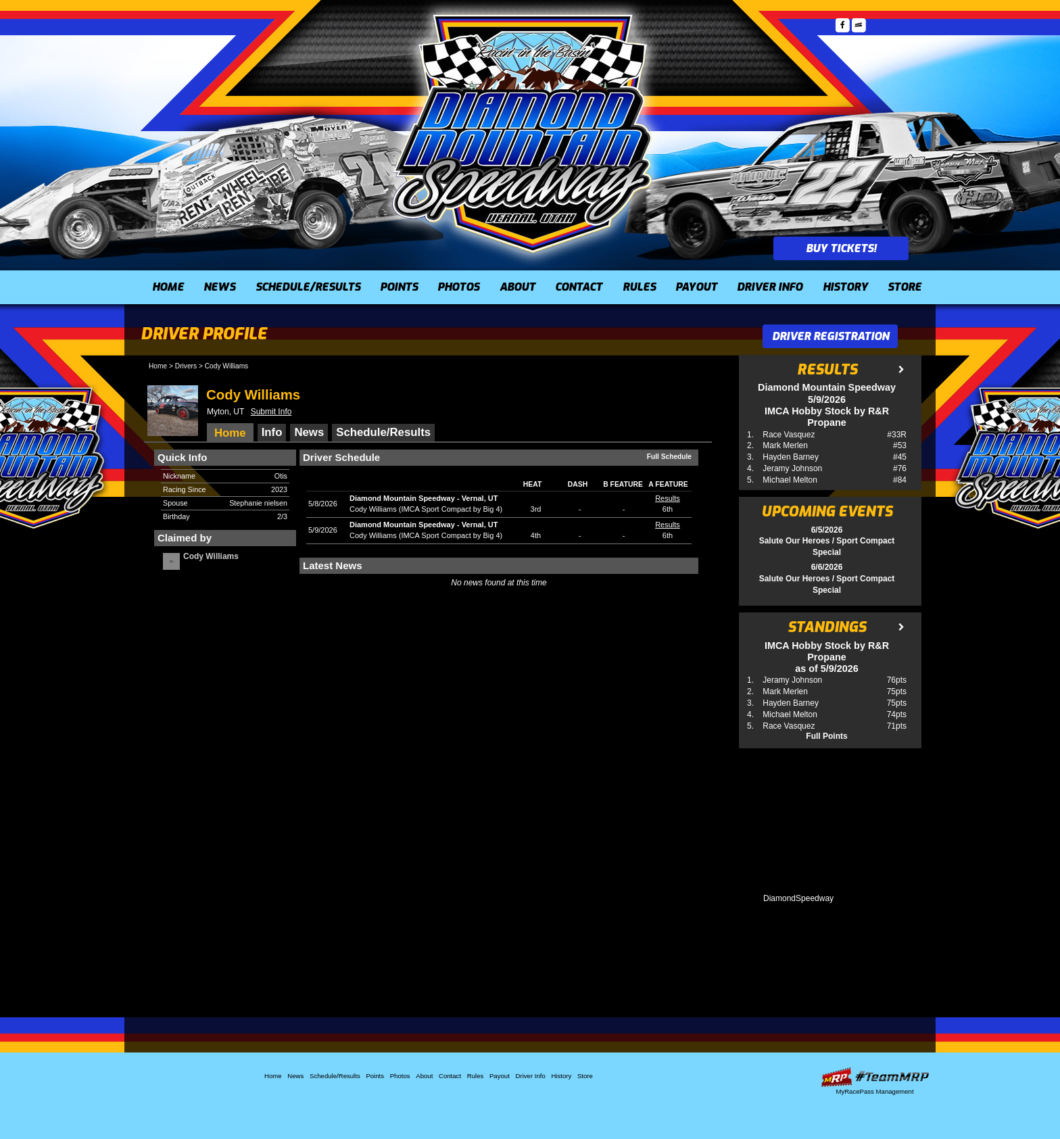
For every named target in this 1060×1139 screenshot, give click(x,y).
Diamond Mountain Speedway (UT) (523, 132)
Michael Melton (790, 480)
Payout (696, 287)
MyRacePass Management (874, 1091)
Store (904, 287)
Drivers (186, 366)
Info (272, 432)
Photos (458, 287)
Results (667, 498)
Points (399, 287)
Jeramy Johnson (792, 468)
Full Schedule (669, 456)
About (517, 287)
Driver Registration (830, 336)
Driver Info (769, 287)
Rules (639, 287)
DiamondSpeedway (798, 898)
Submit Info (271, 411)
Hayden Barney (791, 457)
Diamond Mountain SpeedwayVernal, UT (424, 498)
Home (168, 287)
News (219, 287)
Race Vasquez (789, 434)
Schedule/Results (308, 287)
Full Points (826, 736)
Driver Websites (875, 1077)
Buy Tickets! (841, 248)
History (845, 287)
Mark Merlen (785, 445)
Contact (578, 287)
